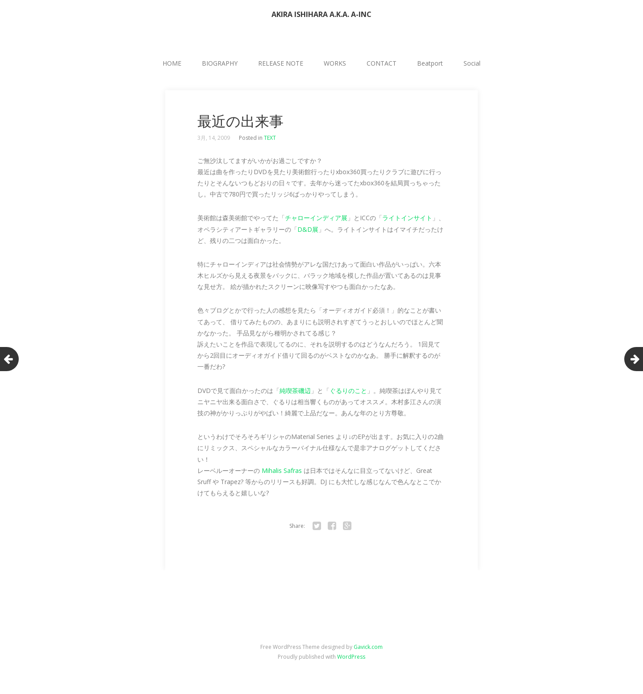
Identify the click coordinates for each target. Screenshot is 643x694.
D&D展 (307, 229)
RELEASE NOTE (280, 63)
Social (471, 63)
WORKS (335, 63)
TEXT (270, 138)
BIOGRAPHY (220, 63)
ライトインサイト (407, 217)
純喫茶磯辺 (295, 390)
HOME (172, 63)
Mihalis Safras (282, 470)
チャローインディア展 (316, 217)
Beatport (430, 63)
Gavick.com (368, 647)
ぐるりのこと (348, 390)
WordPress (351, 657)
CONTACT (382, 63)
